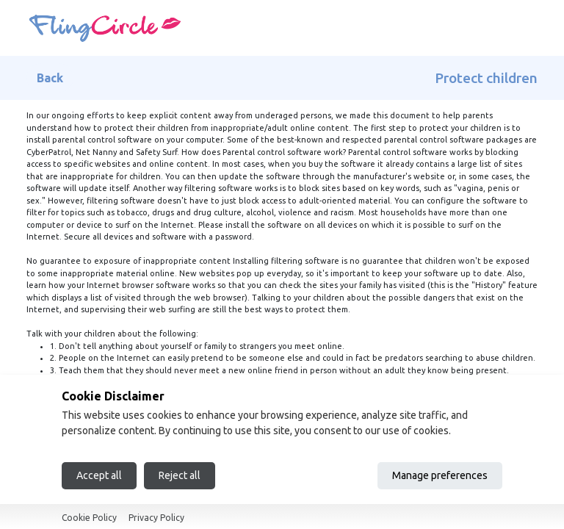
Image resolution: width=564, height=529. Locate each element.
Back (50, 77)
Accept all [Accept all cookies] (99, 475)
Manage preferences (440, 475)
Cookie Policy (89, 517)
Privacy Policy (156, 517)
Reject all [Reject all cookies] (179, 475)
